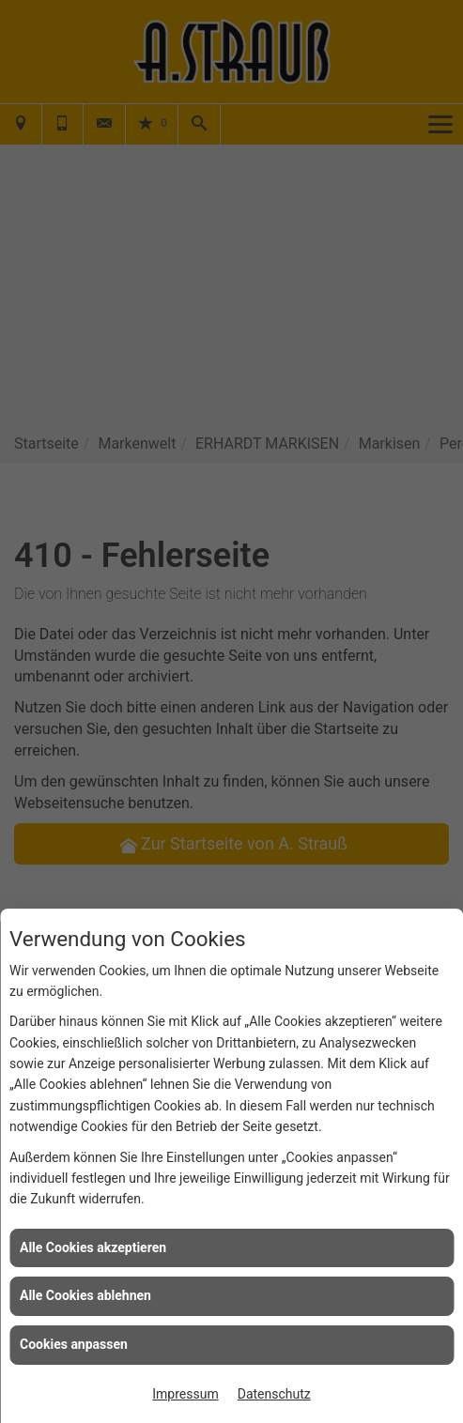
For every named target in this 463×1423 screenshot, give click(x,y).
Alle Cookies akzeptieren (93, 1247)
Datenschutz (274, 1393)
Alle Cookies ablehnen (85, 1295)
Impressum (185, 1393)
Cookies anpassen (74, 1344)
